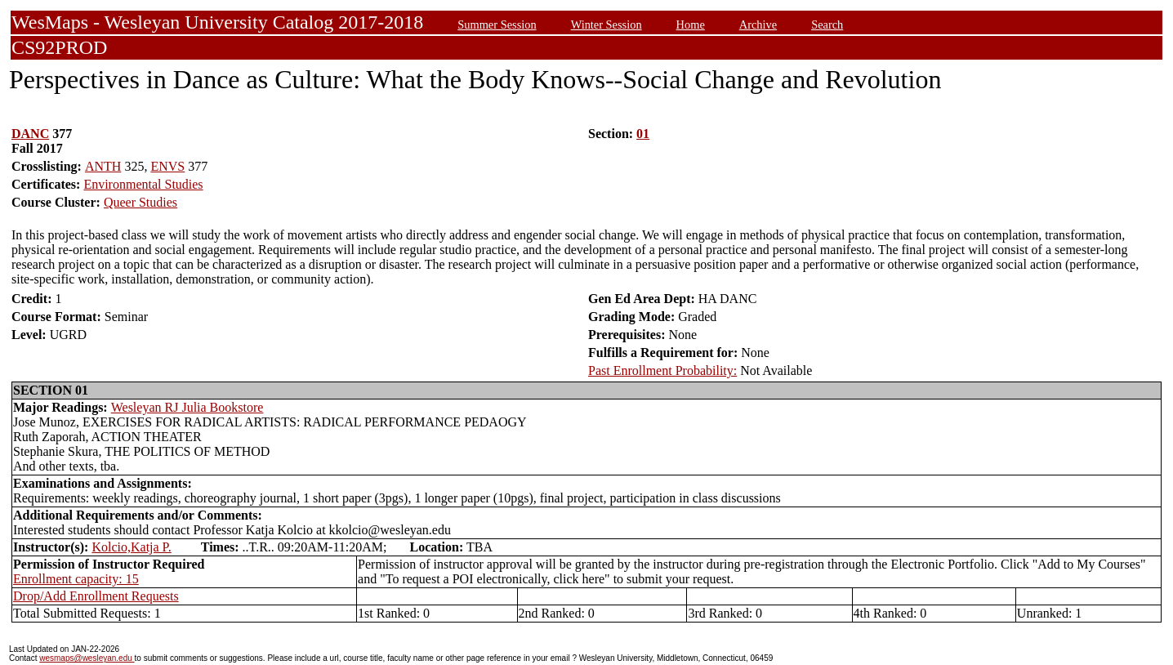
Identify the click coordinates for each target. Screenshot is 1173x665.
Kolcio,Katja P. (131, 547)
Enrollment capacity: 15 (76, 579)
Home (690, 24)
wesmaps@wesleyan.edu (86, 658)
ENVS (167, 166)
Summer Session (496, 24)
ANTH (103, 166)
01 (642, 134)
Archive (758, 24)
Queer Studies (140, 202)
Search (827, 24)
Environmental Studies (143, 184)
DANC (30, 134)
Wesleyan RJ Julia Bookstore (187, 407)
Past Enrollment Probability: (662, 370)
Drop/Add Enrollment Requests (96, 596)
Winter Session (606, 24)
